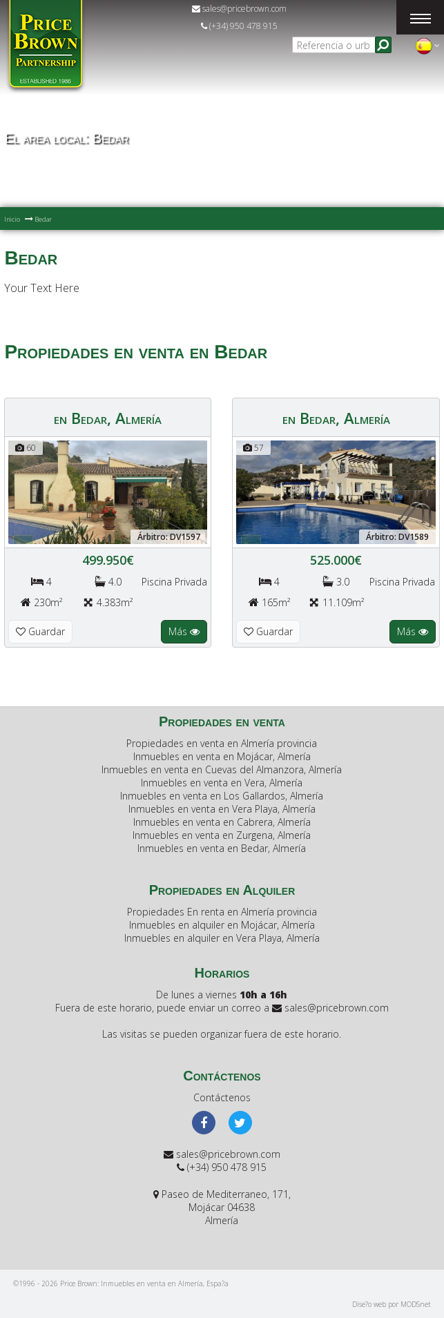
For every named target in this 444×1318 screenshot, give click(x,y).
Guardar (40, 631)
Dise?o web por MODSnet (391, 1304)
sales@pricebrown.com (239, 8)
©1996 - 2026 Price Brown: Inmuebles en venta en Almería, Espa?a (121, 1283)
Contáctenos (222, 1097)
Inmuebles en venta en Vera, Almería (221, 782)
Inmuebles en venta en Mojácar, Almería (222, 756)
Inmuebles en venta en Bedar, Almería (221, 848)
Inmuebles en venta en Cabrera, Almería (222, 821)
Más (184, 631)
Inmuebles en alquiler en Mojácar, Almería (222, 924)
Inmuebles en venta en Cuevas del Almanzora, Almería (222, 769)
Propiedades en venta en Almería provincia (221, 743)
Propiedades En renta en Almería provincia (222, 911)
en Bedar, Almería (108, 417)
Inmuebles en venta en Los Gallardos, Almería (221, 795)
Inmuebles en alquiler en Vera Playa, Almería (222, 937)
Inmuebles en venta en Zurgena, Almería (222, 835)
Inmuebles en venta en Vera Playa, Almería (222, 808)
